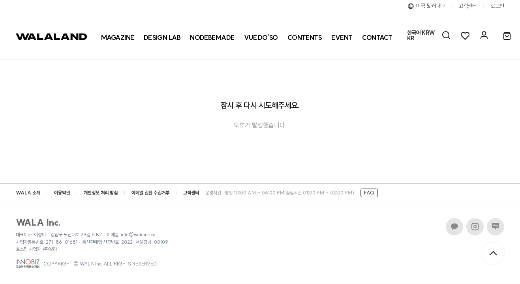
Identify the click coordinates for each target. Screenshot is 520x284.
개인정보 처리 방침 (101, 193)
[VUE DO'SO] (261, 37)
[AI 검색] (446, 35)
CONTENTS (304, 37)
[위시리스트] (465, 35)
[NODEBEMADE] (212, 37)
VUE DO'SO (261, 37)
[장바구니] (507, 36)
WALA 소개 (28, 193)
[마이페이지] (484, 35)
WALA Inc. (38, 222)
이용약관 (62, 193)
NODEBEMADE (212, 37)
